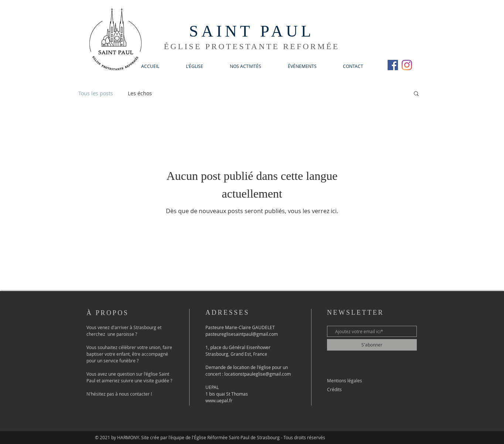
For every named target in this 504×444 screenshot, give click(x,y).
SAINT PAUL (251, 31)
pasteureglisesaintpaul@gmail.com (241, 334)
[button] (195, 66)
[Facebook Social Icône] (393, 65)
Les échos (140, 93)
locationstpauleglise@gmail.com (257, 374)
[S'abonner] (372, 345)
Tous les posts (95, 93)
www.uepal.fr (218, 400)
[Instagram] (407, 65)
